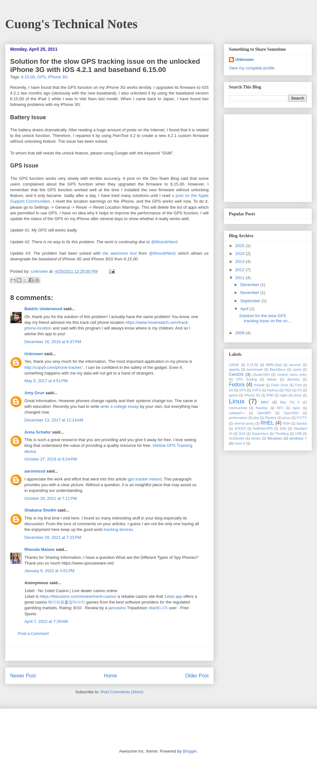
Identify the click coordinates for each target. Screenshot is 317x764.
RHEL (267, 423)
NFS (280, 408)
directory (293, 379)
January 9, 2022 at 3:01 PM (49, 570)
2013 (240, 261)
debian (272, 379)
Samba (301, 423)
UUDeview (236, 438)
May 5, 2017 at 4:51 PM (46, 380)
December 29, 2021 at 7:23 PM (52, 537)
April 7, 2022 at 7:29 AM (46, 621)
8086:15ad (273, 365)
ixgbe (284, 395)
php (256, 418)
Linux (237, 401)
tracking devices (118, 529)
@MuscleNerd (164, 241)
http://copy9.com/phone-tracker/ (53, 367)
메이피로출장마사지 (66, 602)
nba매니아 (158, 607)
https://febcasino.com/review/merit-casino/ (78, 596)
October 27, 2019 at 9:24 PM (50, 459)
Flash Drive (279, 385)
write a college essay (119, 406)
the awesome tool (120, 253)
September (251, 300)
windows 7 (298, 438)
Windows (274, 438)
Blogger (190, 751)
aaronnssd (34, 471)
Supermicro (260, 433)
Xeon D (240, 443)
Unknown (40, 271)
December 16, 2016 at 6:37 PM (52, 341)
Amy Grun (34, 392)
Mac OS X (290, 402)
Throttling (281, 433)
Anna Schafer (37, 432)
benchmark (255, 369)
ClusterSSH (261, 374)
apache (234, 369)
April (245, 308)
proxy (286, 418)
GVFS (256, 390)
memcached (238, 408)
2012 (240, 269)
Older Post (197, 675)
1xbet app (173, 596)
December (250, 284)
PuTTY (302, 418)
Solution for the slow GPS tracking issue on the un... (265, 318)
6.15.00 (28, 77)
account (295, 365)
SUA (242, 433)
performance (238, 418)
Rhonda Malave (39, 549)
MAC (265, 402)
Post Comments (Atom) (121, 691)
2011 (240, 277)
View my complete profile (252, 68)
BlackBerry (278, 369)
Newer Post (23, 675)
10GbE (234, 365)
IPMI (270, 395)
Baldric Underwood (43, 308)
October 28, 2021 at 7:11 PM (50, 498)
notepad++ (237, 413)
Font (298, 385)
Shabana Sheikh (40, 510)
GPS (41, 77)
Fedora (236, 384)
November (250, 292)
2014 (240, 253)
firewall (259, 385)
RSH (286, 423)
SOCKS (240, 428)
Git (231, 390)
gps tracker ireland (145, 479)
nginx (297, 408)
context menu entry (292, 374)
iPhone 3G (58, 77)
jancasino (117, 607)
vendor (256, 438)
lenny (298, 395)
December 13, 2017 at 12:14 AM (53, 420)
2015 (240, 245)
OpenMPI (264, 413)
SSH (283, 428)
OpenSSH (291, 413)
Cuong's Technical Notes (71, 24)
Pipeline (270, 418)
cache (297, 369)
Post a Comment (33, 633)
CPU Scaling (246, 379)
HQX (288, 390)
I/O (299, 390)
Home (110, 675)
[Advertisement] (268, 156)
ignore (233, 395)
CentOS (236, 374)
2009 (240, 332)
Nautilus (262, 408)
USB (298, 433)
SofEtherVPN (263, 428)
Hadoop (272, 390)
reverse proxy (244, 423)
